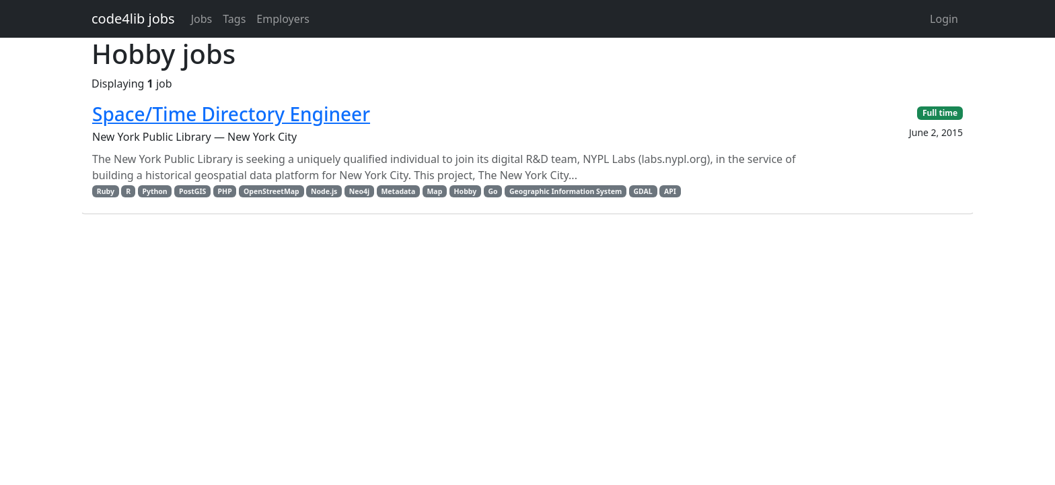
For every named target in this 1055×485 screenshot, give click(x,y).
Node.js (324, 191)
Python (154, 191)
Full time (939, 113)
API (670, 191)
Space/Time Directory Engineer (231, 114)
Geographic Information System (565, 191)
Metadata (398, 191)
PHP (225, 191)
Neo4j (359, 191)
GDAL (642, 191)
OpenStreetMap (271, 191)
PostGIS (192, 191)
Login (944, 18)
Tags (234, 18)
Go (492, 191)
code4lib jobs (133, 18)
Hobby (465, 191)
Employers (283, 18)
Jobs (202, 18)
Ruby (105, 191)
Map (434, 191)
